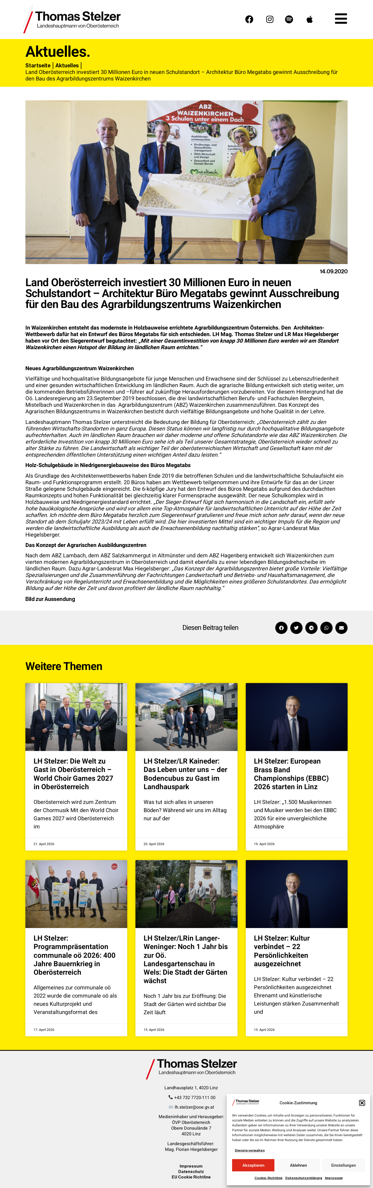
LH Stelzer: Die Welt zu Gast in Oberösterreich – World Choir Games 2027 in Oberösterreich (73, 774)
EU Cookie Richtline (191, 1177)
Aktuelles (67, 65)
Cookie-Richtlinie (268, 1178)
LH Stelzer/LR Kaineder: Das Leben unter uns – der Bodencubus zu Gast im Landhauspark (185, 774)
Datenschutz (191, 1171)
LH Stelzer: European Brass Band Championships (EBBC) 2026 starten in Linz (291, 774)
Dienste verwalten (250, 1150)
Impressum (334, 1178)
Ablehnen (298, 1165)
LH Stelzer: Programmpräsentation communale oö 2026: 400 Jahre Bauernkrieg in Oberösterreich (75, 955)
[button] (362, 1103)
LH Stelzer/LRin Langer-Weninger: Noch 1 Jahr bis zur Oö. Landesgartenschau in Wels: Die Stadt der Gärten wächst (186, 959)
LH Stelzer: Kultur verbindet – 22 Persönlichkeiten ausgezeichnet (282, 951)
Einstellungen (343, 1165)
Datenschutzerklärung (303, 1178)
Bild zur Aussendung (50, 599)
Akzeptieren (253, 1165)
